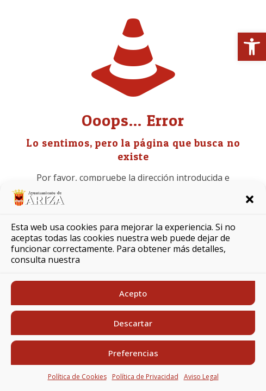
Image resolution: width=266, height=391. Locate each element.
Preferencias (133, 353)
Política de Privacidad (145, 376)
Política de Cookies (77, 376)
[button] (252, 47)
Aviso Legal (201, 376)
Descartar (133, 323)
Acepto (133, 293)
